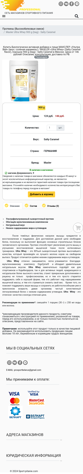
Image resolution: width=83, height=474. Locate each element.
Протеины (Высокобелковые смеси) (23, 28)
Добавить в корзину (41, 194)
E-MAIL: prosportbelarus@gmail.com (23, 370)
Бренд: (35, 162)
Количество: (32, 127)
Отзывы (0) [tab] (53, 206)
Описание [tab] (15, 206)
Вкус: (36, 139)
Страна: (34, 151)
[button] (42, 62)
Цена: (36, 116)
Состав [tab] (33, 206)
